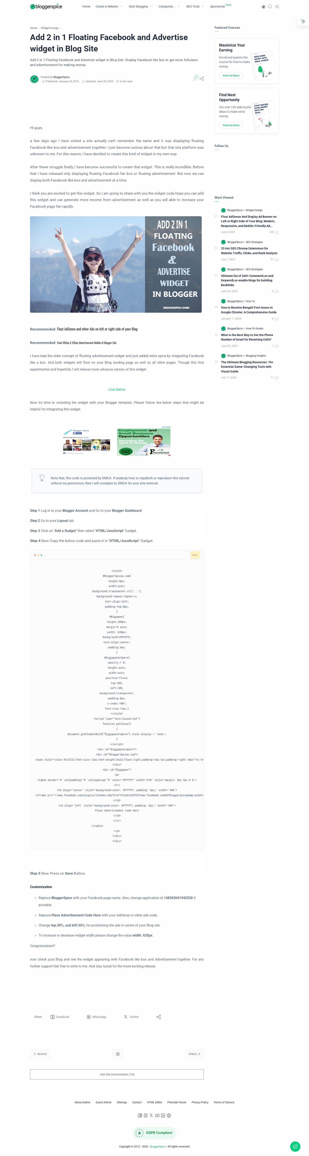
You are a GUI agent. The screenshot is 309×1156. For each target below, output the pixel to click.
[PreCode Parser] (176, 1102)
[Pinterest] (169, 1115)
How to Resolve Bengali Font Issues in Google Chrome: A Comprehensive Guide (249, 310)
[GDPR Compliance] (154, 1133)
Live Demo (117, 389)
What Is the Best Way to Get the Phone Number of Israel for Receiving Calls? (247, 337)
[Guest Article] (103, 1102)
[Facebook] (140, 1115)
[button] (263, 6)
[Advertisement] (117, 104)
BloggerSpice (158, 1146)
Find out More (231, 75)
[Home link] (117, 1053)
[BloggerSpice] (61, 77)
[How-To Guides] (254, 328)
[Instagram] (145, 1115)
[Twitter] (151, 1115)
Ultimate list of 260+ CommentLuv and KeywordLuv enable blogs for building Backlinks (247, 280)
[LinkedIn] (163, 1115)
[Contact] (137, 1102)
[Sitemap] (122, 1102)
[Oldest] (194, 1053)
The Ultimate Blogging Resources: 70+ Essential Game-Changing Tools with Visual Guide (247, 366)
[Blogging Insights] (256, 355)
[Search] (270, 6)
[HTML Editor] (154, 1102)
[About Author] (82, 1102)
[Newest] (40, 1053)
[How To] (250, 301)
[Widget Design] (254, 210)
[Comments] (194, 79)
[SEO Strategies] (254, 242)
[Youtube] (157, 1115)
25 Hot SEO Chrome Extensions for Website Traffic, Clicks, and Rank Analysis (249, 251)
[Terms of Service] (224, 1102)
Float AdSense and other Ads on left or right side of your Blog (97, 329)
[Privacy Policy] (200, 1102)
